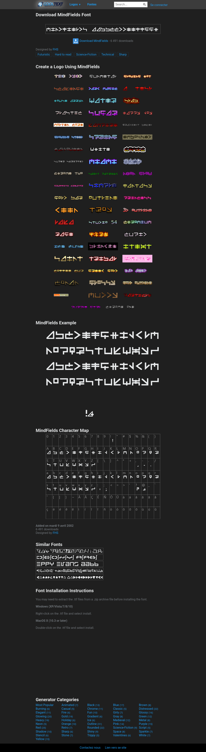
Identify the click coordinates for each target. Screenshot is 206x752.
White (144, 735)
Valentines (122, 735)
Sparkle (146, 731)
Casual (68, 709)
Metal (144, 720)
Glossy (146, 712)
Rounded (95, 727)
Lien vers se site (115, 747)
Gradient (94, 716)
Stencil (42, 735)
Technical (107, 54)
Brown (145, 705)
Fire (66, 712)
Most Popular (45, 705)
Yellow (43, 739)
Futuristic (44, 54)
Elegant (43, 712)
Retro (67, 727)
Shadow (44, 731)
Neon (41, 724)
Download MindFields (90, 41)
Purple (146, 724)
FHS (55, 49)
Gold (67, 716)
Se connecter (159, 5)
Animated (70, 705)
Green (145, 716)
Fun (92, 712)
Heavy (42, 720)
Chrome (95, 709)
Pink (118, 724)
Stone (67, 735)
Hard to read (63, 54)
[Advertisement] (18, 68)
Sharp (123, 54)
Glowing (44, 716)
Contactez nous (90, 747)
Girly (118, 712)
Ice (91, 720)
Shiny (92, 731)
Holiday (68, 720)
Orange (69, 724)
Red (41, 727)
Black (93, 705)
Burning (43, 709)
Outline (94, 724)
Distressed (148, 709)
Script (144, 727)
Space (119, 731)
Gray (118, 716)
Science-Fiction (86, 54)
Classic (120, 709)
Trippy (93, 735)
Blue (118, 705)
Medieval (121, 720)
